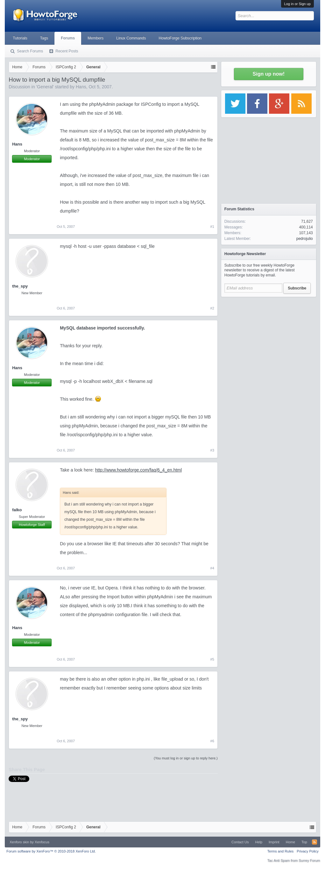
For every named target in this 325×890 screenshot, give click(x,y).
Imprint (274, 842)
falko (17, 509)
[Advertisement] (268, 340)
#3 (212, 450)
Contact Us (240, 842)
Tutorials (20, 38)
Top (304, 842)
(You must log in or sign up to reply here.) (186, 758)
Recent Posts (66, 51)
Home (290, 842)
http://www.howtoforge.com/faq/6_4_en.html (138, 469)
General (45, 86)
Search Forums (30, 51)
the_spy (20, 286)
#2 (212, 308)
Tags (44, 38)
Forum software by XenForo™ (51, 851)
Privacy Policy (307, 851)
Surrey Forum (309, 860)
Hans (81, 86)
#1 (212, 226)
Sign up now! (269, 74)
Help (258, 842)
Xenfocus (42, 842)
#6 (212, 741)
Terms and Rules (280, 851)
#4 (212, 568)
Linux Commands (131, 38)
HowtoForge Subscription (180, 38)
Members (95, 38)
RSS (314, 842)
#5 (212, 659)
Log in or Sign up (297, 4)
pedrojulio (304, 238)
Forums (68, 38)
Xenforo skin (19, 842)
